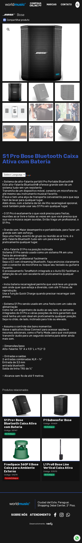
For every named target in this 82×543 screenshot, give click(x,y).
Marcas (51, 5)
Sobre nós (19, 514)
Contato (66, 5)
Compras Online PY (35, 4)
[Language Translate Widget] (14, 175)
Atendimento (40, 514)
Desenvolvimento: (41, 523)
